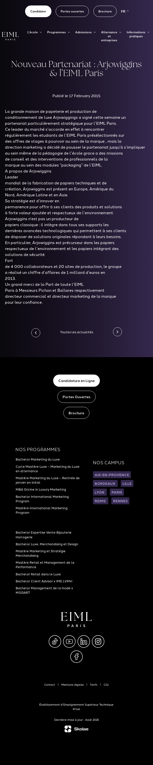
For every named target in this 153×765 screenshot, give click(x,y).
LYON (100, 492)
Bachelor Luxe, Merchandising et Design (47, 544)
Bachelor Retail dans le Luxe (38, 574)
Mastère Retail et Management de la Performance (45, 564)
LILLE (127, 483)
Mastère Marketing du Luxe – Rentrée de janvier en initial (48, 479)
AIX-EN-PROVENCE (112, 474)
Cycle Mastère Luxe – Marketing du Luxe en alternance (47, 468)
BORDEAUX (105, 483)
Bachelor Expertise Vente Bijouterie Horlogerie (44, 534)
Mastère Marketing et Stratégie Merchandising (41, 553)
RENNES (120, 500)
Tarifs (93, 684)
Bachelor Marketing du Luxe (38, 459)
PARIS (117, 492)
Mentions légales (72, 684)
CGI (106, 684)
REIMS (101, 500)
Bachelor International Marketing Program (42, 498)
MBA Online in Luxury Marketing (41, 489)
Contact (49, 684)
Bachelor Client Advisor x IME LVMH (44, 581)
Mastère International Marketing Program (42, 510)
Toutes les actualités (76, 332)
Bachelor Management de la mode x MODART (44, 590)
